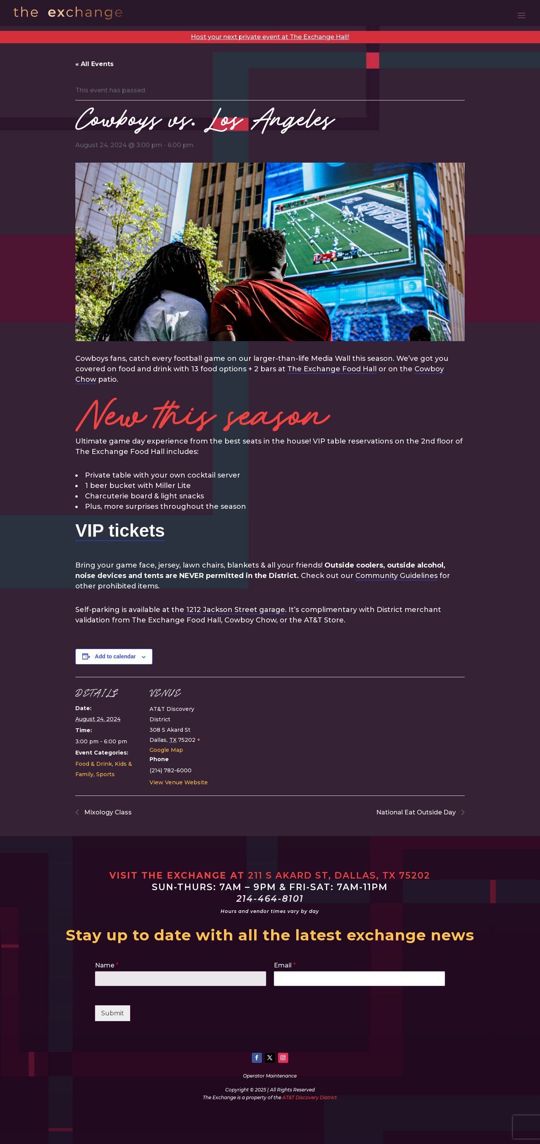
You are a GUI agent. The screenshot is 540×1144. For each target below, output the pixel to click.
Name (107, 965)
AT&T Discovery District (309, 1097)
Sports (105, 774)
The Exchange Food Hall (332, 369)
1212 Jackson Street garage (235, 609)
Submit (112, 1013)
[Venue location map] (264, 730)
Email (285, 965)
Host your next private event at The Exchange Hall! (270, 37)
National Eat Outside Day (416, 812)
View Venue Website (178, 782)
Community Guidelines (396, 575)
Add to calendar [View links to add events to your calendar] (115, 656)
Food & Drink (93, 763)
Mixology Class (107, 812)
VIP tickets (120, 530)
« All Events (94, 64)
